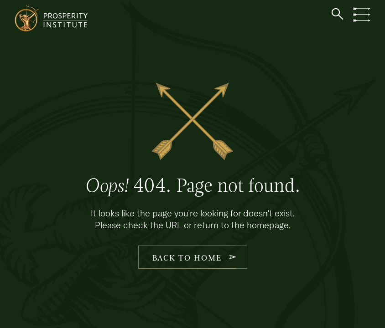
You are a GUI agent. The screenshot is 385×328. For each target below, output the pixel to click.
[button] (337, 14)
